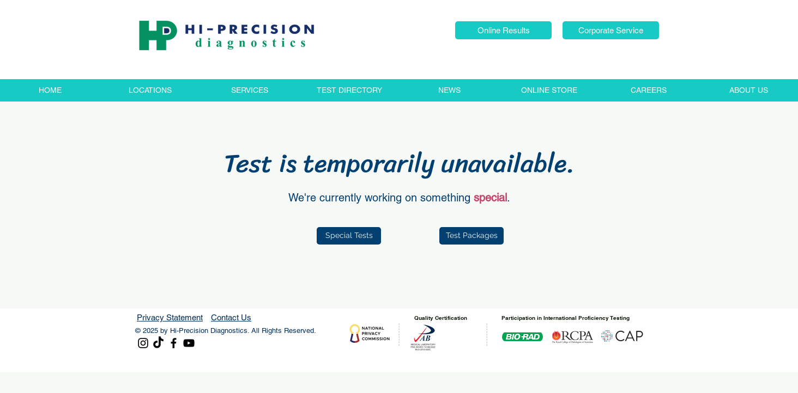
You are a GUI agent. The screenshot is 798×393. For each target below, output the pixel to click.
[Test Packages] (471, 236)
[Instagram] (143, 343)
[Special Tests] (349, 236)
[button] (503, 30)
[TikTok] (158, 343)
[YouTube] (189, 343)
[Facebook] (173, 343)
